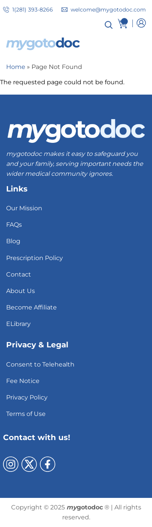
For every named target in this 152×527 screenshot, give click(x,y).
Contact (18, 274)
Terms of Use (26, 413)
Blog (13, 241)
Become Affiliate (31, 307)
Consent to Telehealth (40, 364)
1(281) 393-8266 (32, 9)
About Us (20, 291)
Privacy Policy (27, 397)
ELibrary (18, 323)
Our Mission (24, 208)
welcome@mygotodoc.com (108, 9)
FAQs (14, 224)
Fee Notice (23, 381)
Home (15, 66)
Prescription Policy (34, 258)
